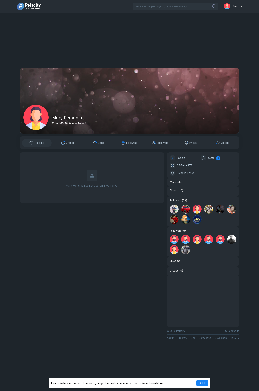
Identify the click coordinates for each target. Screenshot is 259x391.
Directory (182, 338)
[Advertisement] (129, 43)
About (170, 338)
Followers (175, 230)
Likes (173, 260)
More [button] (235, 338)
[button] (175, 6)
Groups (174, 270)
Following (175, 200)
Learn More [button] (156, 383)
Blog (193, 338)
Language (232, 331)
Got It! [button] (202, 383)
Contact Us (205, 338)
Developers (221, 338)
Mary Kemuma (67, 117)
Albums (174, 190)
